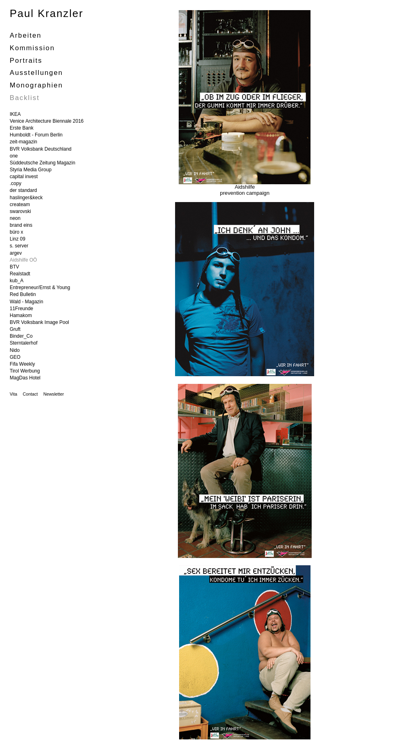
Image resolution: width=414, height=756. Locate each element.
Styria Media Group (30, 169)
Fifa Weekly (22, 364)
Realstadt (20, 274)
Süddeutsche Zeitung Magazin (42, 163)
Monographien (36, 85)
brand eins (21, 225)
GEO (15, 357)
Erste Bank (22, 128)
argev (16, 253)
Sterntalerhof (24, 343)
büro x (16, 232)
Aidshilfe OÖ (23, 260)
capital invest (24, 176)
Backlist (25, 98)
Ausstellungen (36, 73)
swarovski (20, 211)
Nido (15, 350)
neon (15, 218)
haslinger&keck (26, 197)
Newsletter (53, 394)
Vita (13, 394)
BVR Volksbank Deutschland (41, 149)
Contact (30, 394)
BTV (14, 267)
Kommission (32, 48)
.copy (15, 183)
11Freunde (21, 308)
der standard (23, 190)
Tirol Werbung (25, 371)
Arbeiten (26, 35)
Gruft (15, 329)
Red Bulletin (23, 294)
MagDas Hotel (25, 378)
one (14, 156)
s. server (19, 246)
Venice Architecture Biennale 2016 (47, 121)
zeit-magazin (23, 142)
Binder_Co (21, 336)
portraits (26, 60)
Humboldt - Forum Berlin (36, 135)
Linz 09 (17, 239)
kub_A (16, 280)
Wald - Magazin (26, 302)
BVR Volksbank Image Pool (39, 322)
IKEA (15, 114)
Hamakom (21, 315)
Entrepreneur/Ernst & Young (40, 287)
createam (20, 204)
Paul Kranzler (46, 13)
